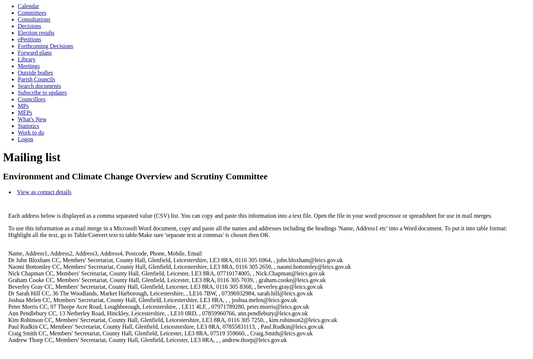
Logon (25, 139)
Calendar (28, 6)
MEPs (25, 112)
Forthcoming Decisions (45, 46)
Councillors (32, 99)
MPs (23, 106)
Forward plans (35, 53)
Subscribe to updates (42, 92)
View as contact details (44, 192)
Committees (32, 13)
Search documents (39, 86)
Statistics (28, 126)
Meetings (29, 66)
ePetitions (29, 39)
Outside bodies (35, 73)
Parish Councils (36, 79)
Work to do (31, 132)
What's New (32, 119)
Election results (36, 33)
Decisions (29, 26)
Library (27, 59)
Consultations (34, 19)
